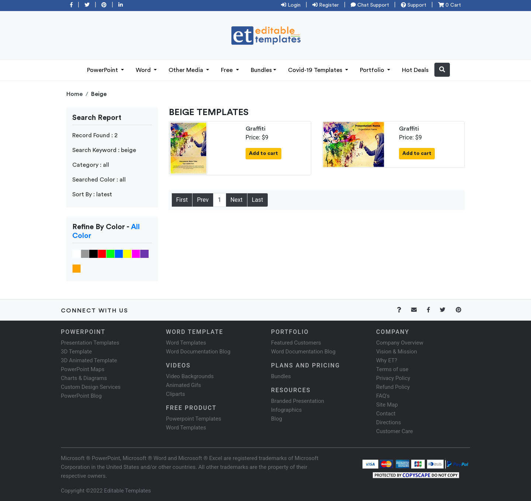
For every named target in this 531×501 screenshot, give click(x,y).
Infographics (286, 410)
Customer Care (394, 431)
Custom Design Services (91, 387)
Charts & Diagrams (84, 378)
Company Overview (399, 342)
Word (144, 70)
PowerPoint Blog (81, 396)
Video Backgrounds (190, 376)
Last (257, 199)
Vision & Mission (396, 351)
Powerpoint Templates (193, 418)
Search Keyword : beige (104, 150)
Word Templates (186, 342)
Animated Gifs (183, 385)
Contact (385, 413)
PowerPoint (103, 70)
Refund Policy (393, 387)
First (182, 199)
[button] (442, 70)
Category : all (90, 165)
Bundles (261, 70)
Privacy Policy (393, 378)
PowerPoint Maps (82, 369)
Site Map (387, 404)
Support (413, 5)
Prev (203, 199)
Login (291, 5)
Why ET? (386, 360)
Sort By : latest (92, 194)
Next (236, 199)
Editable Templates (127, 490)
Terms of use (392, 369)
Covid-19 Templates (316, 70)
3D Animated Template (89, 360)
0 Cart (449, 5)
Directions (388, 422)
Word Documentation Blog (198, 351)
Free (227, 70)
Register (325, 5)
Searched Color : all (99, 180)
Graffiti (256, 129)
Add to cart (263, 153)
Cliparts (175, 394)
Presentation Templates (90, 342)
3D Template (76, 351)
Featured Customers (296, 342)
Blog (276, 418)
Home (74, 94)
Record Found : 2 (95, 135)
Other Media (187, 70)
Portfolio (373, 70)
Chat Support (370, 5)
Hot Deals (415, 70)
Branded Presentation (297, 401)
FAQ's (383, 396)
